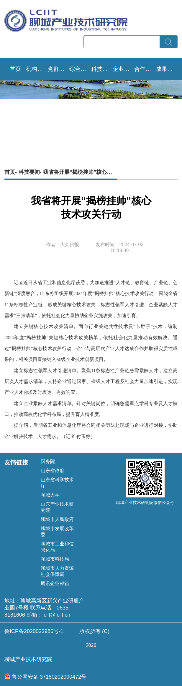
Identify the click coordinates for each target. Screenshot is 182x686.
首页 (15, 69)
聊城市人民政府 (57, 519)
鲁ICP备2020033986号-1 (33, 631)
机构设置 (36, 69)
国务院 (48, 461)
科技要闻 (102, 69)
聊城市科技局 (55, 559)
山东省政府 (52, 470)
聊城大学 (50, 494)
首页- (10, 172)
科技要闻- (30, 172)
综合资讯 (80, 69)
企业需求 (123, 69)
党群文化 (58, 69)
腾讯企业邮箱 (55, 583)
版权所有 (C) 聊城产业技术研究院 (91, 645)
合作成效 (145, 69)
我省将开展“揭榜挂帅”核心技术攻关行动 (80, 172)
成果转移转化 (167, 69)
